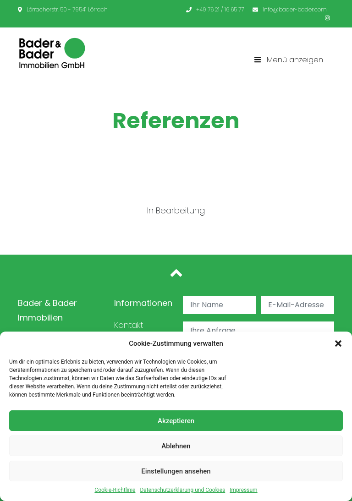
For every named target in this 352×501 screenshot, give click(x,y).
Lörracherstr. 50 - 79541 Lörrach (63, 9)
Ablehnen (175, 446)
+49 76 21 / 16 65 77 (215, 9)
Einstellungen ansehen (175, 471)
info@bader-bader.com (290, 9)
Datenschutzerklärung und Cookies (182, 490)
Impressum (243, 490)
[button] (338, 343)
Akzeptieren (176, 421)
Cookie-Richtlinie (114, 490)
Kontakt (128, 325)
